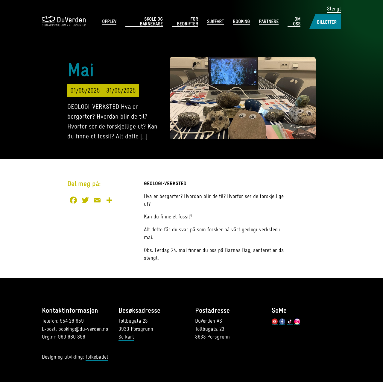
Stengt (334, 8)
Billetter (327, 22)
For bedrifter (187, 22)
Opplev (109, 22)
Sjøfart (215, 22)
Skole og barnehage (151, 22)
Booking (241, 22)
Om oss (296, 22)
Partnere (269, 22)
